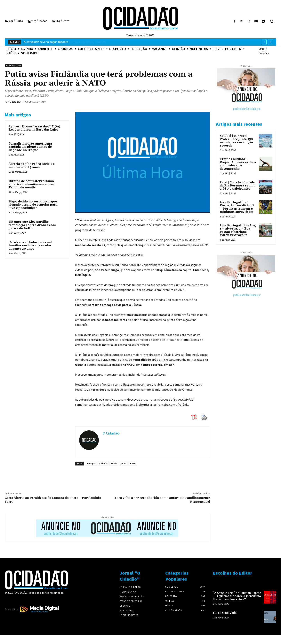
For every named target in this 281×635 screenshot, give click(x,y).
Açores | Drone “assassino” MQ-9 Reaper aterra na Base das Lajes (34, 128)
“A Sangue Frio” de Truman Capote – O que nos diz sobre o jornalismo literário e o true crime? (237, 596)
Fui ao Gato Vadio (225, 613)
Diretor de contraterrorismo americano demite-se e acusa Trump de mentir (31, 184)
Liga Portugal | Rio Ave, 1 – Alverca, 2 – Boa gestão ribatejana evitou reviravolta (238, 230)
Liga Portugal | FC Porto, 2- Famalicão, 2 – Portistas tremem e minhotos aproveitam (237, 207)
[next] (270, 42)
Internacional (13, 65)
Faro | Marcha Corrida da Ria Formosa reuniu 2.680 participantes (237, 185)
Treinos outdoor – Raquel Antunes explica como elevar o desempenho (238, 164)
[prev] (264, 42)
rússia (133, 463)
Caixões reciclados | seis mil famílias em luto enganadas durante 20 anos (30, 245)
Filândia (103, 463)
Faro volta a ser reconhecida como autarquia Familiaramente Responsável (162, 499)
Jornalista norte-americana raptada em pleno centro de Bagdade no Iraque (30, 147)
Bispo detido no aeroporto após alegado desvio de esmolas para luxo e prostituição (33, 205)
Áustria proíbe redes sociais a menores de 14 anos (32, 165)
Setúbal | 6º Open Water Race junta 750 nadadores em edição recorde (236, 140)
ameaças (90, 463)
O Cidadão (14, 101)
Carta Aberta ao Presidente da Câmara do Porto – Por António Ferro (53, 499)
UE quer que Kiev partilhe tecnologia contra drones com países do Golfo (32, 225)
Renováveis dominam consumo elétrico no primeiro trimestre (63, 42)
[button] (271, 21)
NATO (114, 463)
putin (123, 463)
